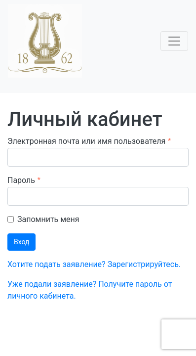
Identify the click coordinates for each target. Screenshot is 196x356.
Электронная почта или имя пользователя (86, 141)
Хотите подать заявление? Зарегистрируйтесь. (94, 264)
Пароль (21, 180)
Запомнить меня (48, 219)
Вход (21, 242)
